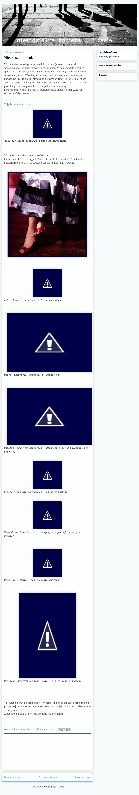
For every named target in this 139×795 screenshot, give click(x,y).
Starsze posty (82, 777)
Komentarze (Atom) (54, 786)
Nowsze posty (13, 777)
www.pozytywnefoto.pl (25, 104)
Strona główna (48, 777)
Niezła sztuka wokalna (21, 57)
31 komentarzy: (44, 729)
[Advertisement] (47, 752)
